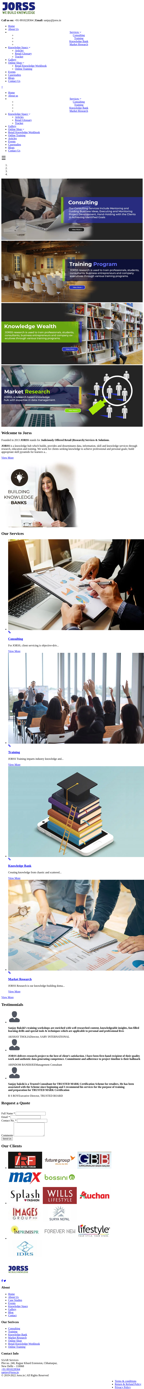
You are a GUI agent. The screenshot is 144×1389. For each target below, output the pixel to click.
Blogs (11, 78)
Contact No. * (8, 1120)
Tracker (19, 56)
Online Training (23, 68)
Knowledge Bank (78, 41)
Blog (10, 1314)
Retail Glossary (23, 53)
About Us (13, 29)
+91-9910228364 (10, 1371)
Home (11, 26)
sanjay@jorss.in (10, 1374)
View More (7, 457)
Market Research (79, 44)
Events (12, 71)
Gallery (12, 59)
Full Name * (8, 1113)
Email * (5, 1117)
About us (13, 95)
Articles (19, 50)
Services (75, 32)
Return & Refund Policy (128, 1386)
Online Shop (16, 62)
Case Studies (15, 1302)
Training (79, 38)
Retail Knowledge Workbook (31, 65)
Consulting (79, 35)
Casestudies (14, 74)
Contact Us (14, 81)
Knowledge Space (19, 47)
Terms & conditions (125, 1383)
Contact (12, 1318)
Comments (7, 1137)
